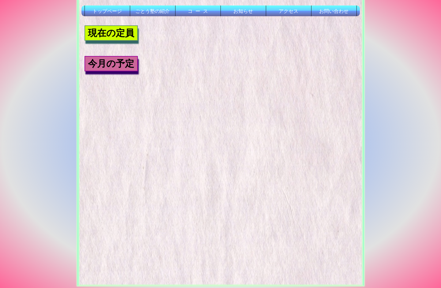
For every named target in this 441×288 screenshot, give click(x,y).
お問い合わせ (334, 11)
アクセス (288, 11)
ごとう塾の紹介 (152, 11)
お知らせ (243, 11)
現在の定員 (111, 33)
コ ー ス (198, 11)
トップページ (107, 11)
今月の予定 (111, 63)
